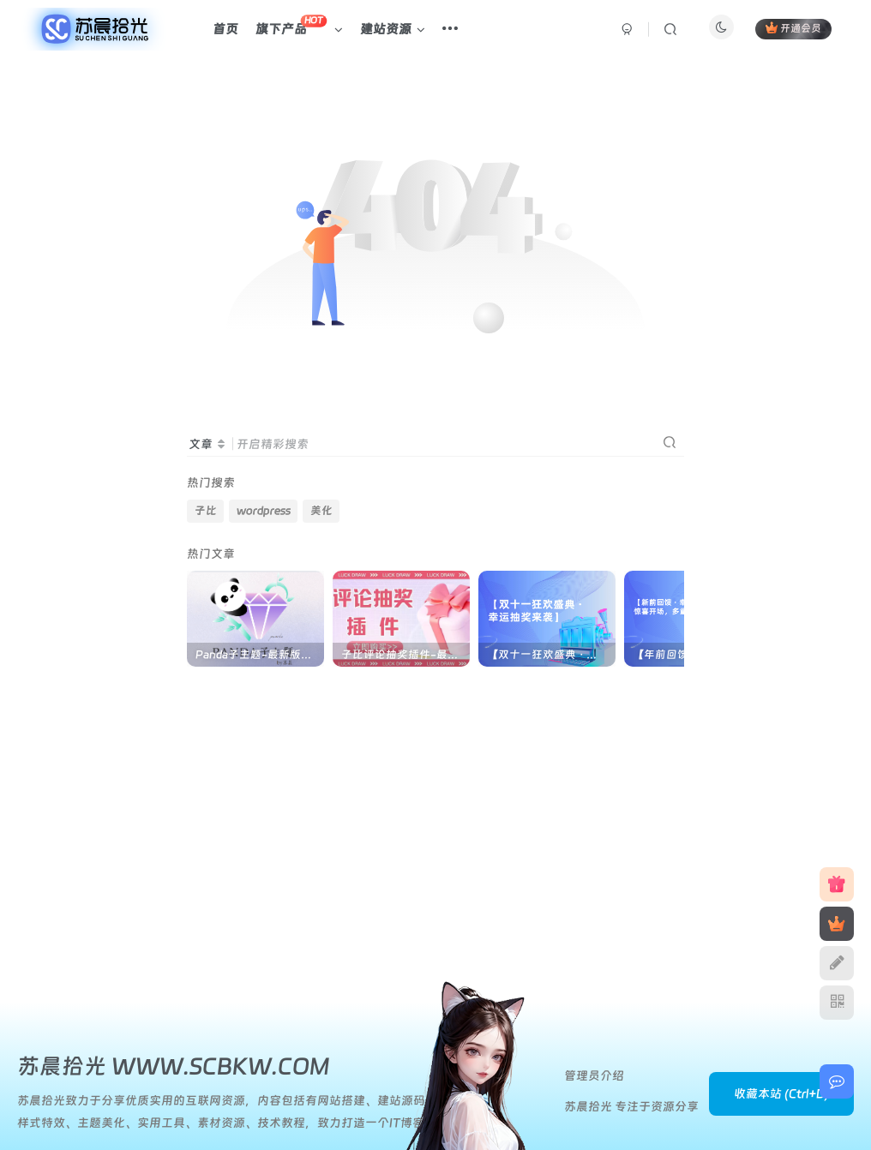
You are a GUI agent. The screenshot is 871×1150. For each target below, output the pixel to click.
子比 (206, 510)
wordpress (264, 510)
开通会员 (793, 27)
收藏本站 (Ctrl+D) (781, 1093)
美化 (321, 510)
